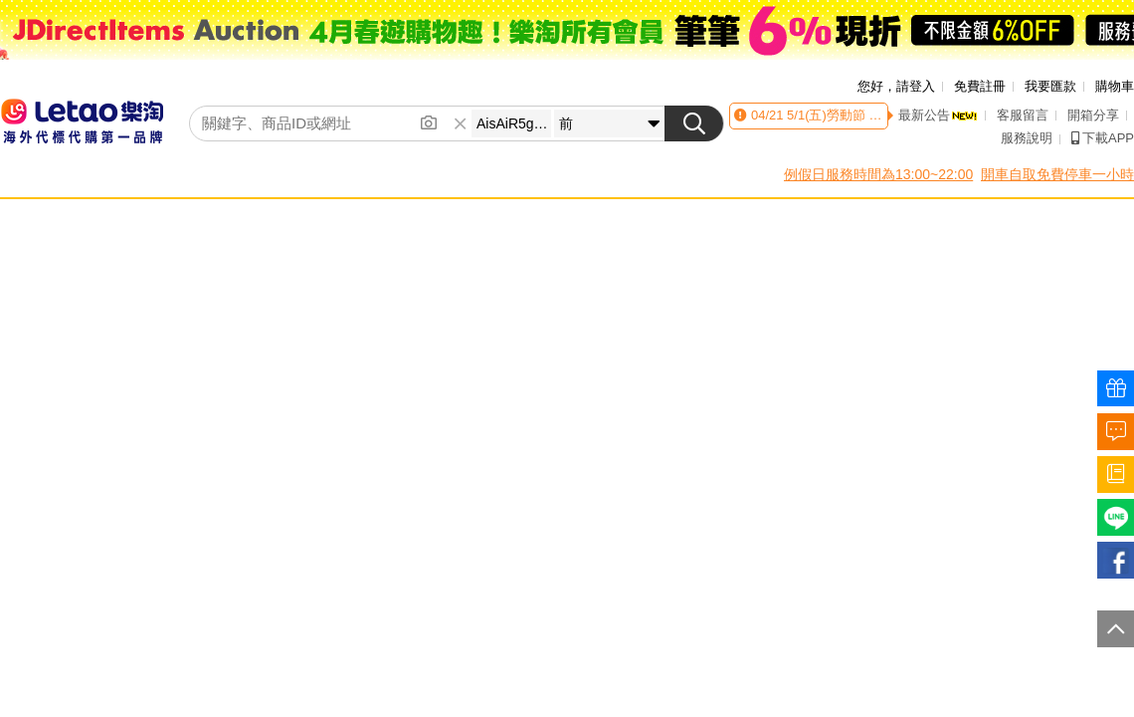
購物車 (1114, 86)
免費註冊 (980, 86)
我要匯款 (1050, 86)
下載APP (1102, 137)
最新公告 (938, 115)
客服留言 (1022, 115)
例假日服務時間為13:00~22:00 (878, 174)
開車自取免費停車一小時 (1057, 174)
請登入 (915, 86)
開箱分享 (1093, 115)
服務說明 (1026, 137)
